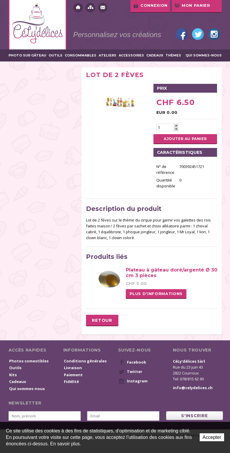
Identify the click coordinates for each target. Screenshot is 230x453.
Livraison (73, 367)
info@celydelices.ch (193, 387)
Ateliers (107, 55)
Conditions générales (85, 361)
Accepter (212, 437)
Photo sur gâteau (27, 55)
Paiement (73, 374)
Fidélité (71, 381)
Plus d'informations (156, 293)
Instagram (214, 34)
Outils (55, 55)
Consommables (80, 55)
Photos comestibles (29, 361)
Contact (102, 7)
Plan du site (90, 7)
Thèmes (173, 55)
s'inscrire (194, 415)
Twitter (198, 34)
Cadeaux (154, 55)
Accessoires (131, 55)
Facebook (182, 34)
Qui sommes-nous (204, 55)
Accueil (78, 7)
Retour (102, 320)
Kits (13, 374)
